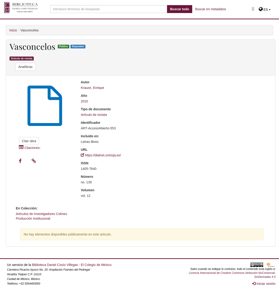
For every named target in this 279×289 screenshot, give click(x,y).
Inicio (13, 30)
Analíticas (25, 67)
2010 (84, 101)
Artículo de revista (21, 58)
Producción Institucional (33, 218)
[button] (264, 9)
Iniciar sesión (264, 284)
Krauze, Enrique (92, 88)
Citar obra (29, 141)
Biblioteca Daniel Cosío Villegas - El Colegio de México (71, 265)
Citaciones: (29, 148)
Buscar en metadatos (210, 9)
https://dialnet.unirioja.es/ (101, 155)
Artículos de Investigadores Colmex (41, 214)
